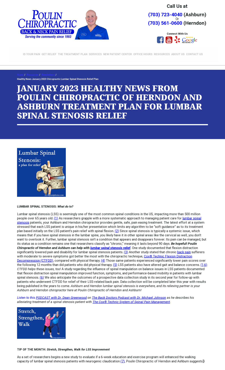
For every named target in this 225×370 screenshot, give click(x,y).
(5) (115, 262)
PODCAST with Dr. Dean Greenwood (61, 295)
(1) (56, 216)
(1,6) (204, 262)
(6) (42, 275)
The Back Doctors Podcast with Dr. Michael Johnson (129, 295)
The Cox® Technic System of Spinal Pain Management (131, 300)
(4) (103, 258)
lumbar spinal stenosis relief (110, 246)
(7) (123, 359)
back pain (184, 250)
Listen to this (26, 295)
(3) (126, 250)
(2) (117, 229)
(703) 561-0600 (165, 23)
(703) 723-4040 (165, 14)
